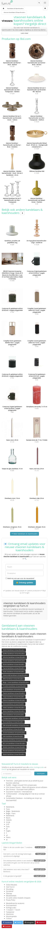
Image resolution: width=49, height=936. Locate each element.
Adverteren (10, 914)
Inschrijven (41, 773)
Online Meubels (11, 885)
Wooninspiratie (11, 916)
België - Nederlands (13, 811)
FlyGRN (8, 785)
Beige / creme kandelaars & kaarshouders (16, 682)
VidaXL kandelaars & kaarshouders (14, 707)
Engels (8, 831)
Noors (8, 818)
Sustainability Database (14, 798)
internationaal (27, 792)
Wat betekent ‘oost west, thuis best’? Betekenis (24, 870)
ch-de (8, 822)
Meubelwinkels (11, 896)
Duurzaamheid (11, 905)
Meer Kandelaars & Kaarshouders (24, 534)
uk (7, 835)
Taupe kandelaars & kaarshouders (13, 697)
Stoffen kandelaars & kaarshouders (14, 654)
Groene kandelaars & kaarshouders (14, 733)
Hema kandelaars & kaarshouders (13, 715)
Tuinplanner (10, 912)
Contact (9, 918)
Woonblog (9, 889)
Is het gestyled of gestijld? (24, 876)
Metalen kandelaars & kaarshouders (14, 747)
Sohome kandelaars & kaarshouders (14, 657)
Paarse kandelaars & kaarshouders (14, 668)
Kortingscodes (11, 908)
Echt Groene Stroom (13, 787)
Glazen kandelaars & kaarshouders (14, 650)
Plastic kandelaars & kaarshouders (13, 672)
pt (7, 829)
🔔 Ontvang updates (24, 582)
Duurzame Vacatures (13, 792)
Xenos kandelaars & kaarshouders (13, 704)
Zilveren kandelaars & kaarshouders (14, 700)
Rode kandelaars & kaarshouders (13, 729)
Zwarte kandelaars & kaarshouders (14, 693)
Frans (8, 809)
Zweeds (9, 820)
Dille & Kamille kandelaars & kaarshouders (16, 725)
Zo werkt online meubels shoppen (18, 898)
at (6, 840)
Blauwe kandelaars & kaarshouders (14, 751)
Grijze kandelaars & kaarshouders (13, 690)
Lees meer (24, 33)
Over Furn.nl (10, 887)
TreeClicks (9, 781)
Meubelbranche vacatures (15, 903)
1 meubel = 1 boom (13, 910)
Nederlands (10, 807)
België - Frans (10, 813)
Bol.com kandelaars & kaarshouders (14, 743)
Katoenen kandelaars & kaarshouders (14, 740)
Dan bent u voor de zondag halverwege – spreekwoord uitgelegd (24, 855)
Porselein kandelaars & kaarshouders (14, 686)
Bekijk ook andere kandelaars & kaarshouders (22, 211)
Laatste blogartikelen (12, 842)
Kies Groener (10, 789)
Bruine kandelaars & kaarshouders (13, 664)
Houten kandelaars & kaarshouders (14, 661)
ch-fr (7, 824)
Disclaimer (9, 891)
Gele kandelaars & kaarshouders (13, 736)
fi (6, 833)
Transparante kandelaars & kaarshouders (16, 718)
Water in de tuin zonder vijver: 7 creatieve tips (24, 848)
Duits (8, 826)
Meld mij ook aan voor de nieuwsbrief (19, 578)
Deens (8, 837)
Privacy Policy (10, 900)
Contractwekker (11, 794)
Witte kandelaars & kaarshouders (13, 679)
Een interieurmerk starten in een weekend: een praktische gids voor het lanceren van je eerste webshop (24, 863)
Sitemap (9, 893)
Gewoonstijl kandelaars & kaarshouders (15, 675)
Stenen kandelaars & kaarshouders (14, 711)
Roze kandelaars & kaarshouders (13, 722)
